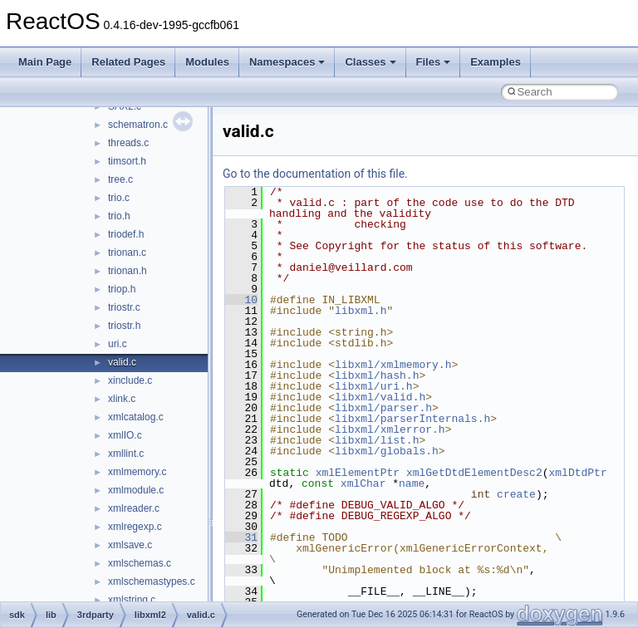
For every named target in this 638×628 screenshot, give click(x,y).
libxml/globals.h (387, 451)
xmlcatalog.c (136, 417)
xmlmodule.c (136, 490)
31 (241, 537)
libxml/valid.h (380, 397)
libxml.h (360, 310)
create (516, 494)
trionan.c (127, 252)
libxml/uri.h (374, 386)
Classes (370, 62)
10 (241, 299)
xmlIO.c (125, 435)
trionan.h (127, 271)
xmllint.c (126, 453)
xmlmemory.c (137, 472)
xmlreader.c (134, 508)
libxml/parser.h (383, 407)
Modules (207, 62)
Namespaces (287, 62)
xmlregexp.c (135, 526)
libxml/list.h (377, 440)
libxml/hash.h (377, 375)
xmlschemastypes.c (151, 581)
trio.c (119, 198)
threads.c (128, 143)
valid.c (122, 362)
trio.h (119, 216)
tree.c (120, 179)
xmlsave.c (130, 545)
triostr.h (124, 325)
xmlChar (363, 483)
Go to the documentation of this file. (315, 173)
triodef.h (126, 234)
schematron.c (138, 124)
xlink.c (121, 399)
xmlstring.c (131, 600)
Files (433, 62)
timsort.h (127, 161)
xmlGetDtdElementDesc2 (474, 472)
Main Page (44, 62)
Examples (495, 62)
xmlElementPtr (358, 472)
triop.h (121, 289)
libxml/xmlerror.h (390, 429)
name (412, 483)
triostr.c (124, 307)
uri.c (117, 344)
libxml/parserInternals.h (412, 418)
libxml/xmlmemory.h (393, 364)
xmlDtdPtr (577, 472)
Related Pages (128, 62)
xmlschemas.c (139, 563)
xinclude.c (130, 380)
